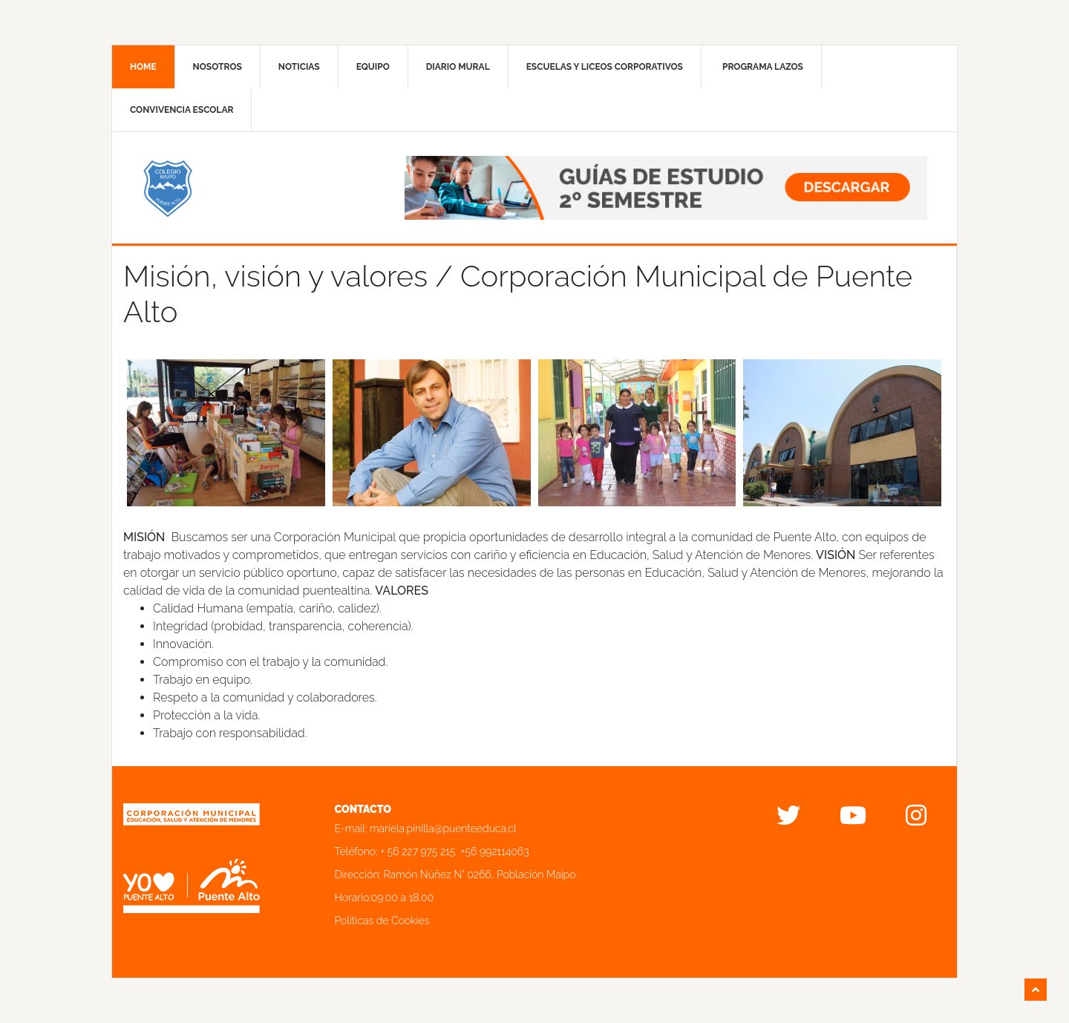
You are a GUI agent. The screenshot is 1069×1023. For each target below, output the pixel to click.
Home (143, 67)
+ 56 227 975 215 (417, 851)
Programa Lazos (762, 67)
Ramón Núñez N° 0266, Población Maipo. (481, 874)
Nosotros (217, 67)
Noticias (299, 67)
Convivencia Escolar (181, 110)
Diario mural (458, 67)
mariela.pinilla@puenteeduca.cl (443, 828)
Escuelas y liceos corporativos (604, 67)
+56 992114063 (495, 851)
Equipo (373, 67)
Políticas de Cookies (382, 920)
